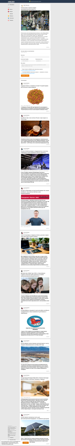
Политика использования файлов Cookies (11, 435)
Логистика (24, 149)
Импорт (24, 116)
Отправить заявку (25, 75)
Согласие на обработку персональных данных (28, 70)
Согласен (25, 442)
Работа (24, 271)
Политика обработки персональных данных (12, 434)
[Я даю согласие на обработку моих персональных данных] (21, 69)
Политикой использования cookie (7, 444)
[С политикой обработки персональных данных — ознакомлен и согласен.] (21, 72)
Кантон (24, 188)
